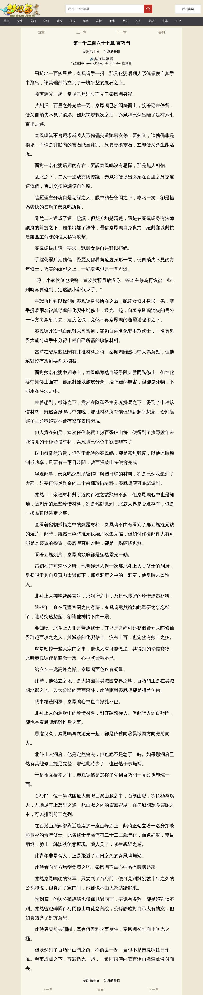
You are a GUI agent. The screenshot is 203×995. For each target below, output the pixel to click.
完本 (165, 21)
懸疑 (152, 21)
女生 (20, 21)
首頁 (7, 21)
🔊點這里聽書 (101, 59)
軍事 (112, 21)
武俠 (59, 21)
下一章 (122, 32)
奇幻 (46, 21)
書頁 (161, 32)
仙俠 (72, 21)
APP (178, 21)
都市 (86, 21)
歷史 (125, 21)
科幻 (138, 21)
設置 (41, 32)
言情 (99, 21)
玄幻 (33, 21)
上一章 (81, 32)
